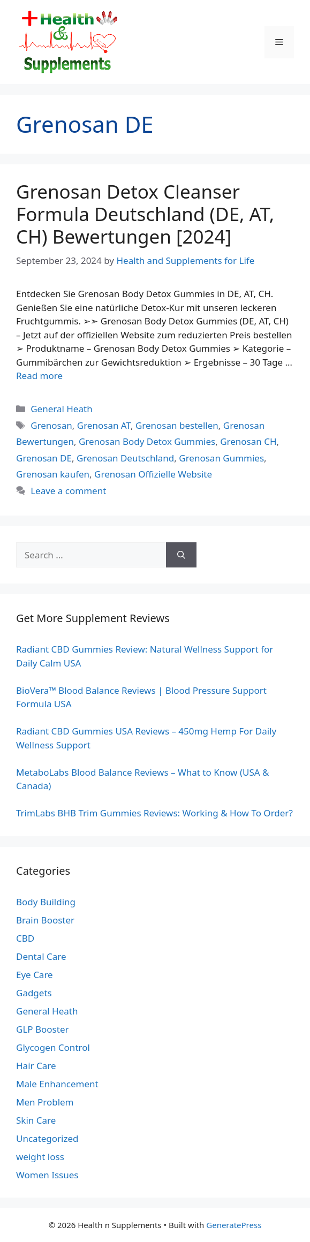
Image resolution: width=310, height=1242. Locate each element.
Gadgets (34, 993)
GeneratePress (233, 1225)
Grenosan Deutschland (125, 458)
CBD (25, 938)
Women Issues (47, 1175)
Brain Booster (45, 920)
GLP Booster (42, 1029)
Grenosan (51, 425)
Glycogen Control (53, 1047)
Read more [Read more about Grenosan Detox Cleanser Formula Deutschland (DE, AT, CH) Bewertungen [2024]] (39, 375)
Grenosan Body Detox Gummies (147, 441)
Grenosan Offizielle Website (153, 474)
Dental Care (41, 956)
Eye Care (34, 974)
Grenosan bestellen (176, 425)
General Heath (61, 409)
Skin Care (36, 1120)
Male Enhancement (57, 1084)
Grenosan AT (104, 425)
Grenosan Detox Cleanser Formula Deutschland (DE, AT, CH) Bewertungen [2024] (145, 214)
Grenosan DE (44, 458)
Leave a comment (68, 490)
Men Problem (45, 1102)
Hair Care (36, 1065)
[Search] (181, 555)
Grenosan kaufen (52, 474)
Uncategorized (47, 1138)
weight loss (40, 1156)
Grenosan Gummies (221, 458)
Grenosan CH (248, 441)
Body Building (45, 902)
